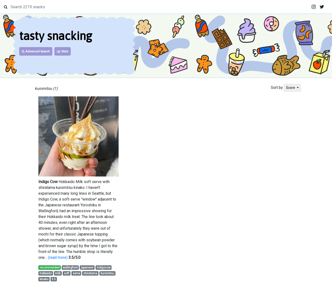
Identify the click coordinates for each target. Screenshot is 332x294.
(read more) (58, 257)
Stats (62, 51)
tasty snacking (55, 35)
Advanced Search (36, 51)
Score (291, 88)
